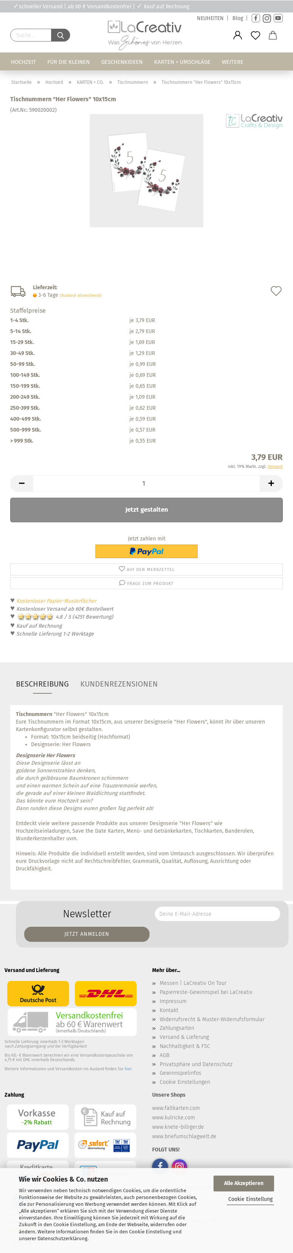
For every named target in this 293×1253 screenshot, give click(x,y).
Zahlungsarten (177, 1028)
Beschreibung (42, 683)
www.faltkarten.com (176, 1108)
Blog (237, 18)
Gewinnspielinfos (180, 1073)
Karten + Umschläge (182, 62)
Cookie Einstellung (250, 1199)
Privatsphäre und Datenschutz (196, 1064)
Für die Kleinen (68, 62)
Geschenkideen (122, 62)
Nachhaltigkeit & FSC (185, 1046)
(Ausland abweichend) (80, 295)
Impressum (173, 1001)
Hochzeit (23, 62)
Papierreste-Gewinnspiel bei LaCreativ (206, 992)
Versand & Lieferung (184, 1037)
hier (128, 1068)
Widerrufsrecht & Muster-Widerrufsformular (212, 1019)
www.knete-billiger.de (178, 1127)
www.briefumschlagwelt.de (184, 1136)
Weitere (232, 62)
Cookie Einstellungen (185, 1082)
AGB (164, 1055)
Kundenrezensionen (119, 683)
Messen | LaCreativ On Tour (193, 983)
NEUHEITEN (210, 18)
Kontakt (169, 1010)
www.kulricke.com (173, 1117)
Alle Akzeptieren (243, 1183)
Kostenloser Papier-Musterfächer (56, 601)
